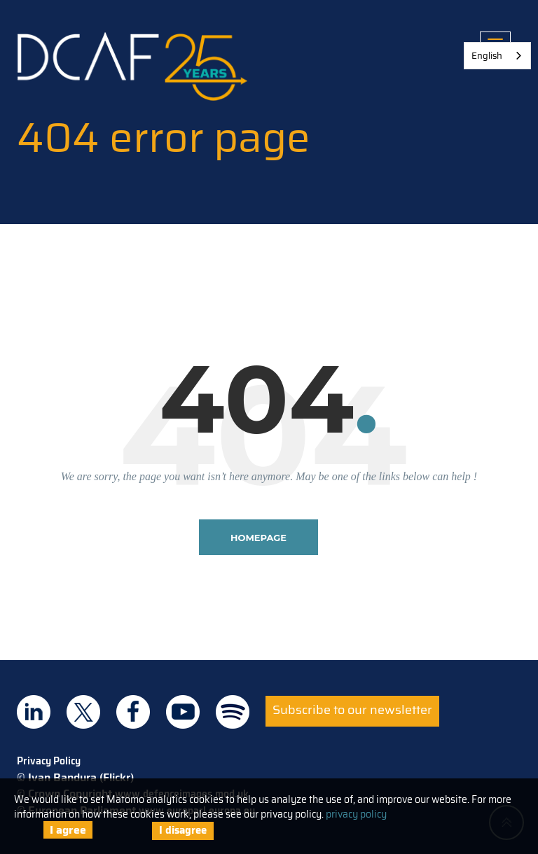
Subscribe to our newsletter (352, 710)
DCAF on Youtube (183, 712)
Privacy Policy (49, 761)
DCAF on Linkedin (33, 712)
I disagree (183, 830)
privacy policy (356, 814)
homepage (258, 537)
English (486, 55)
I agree (68, 830)
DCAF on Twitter (83, 712)
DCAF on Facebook (133, 712)
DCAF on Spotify (232, 712)
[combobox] (497, 55)
